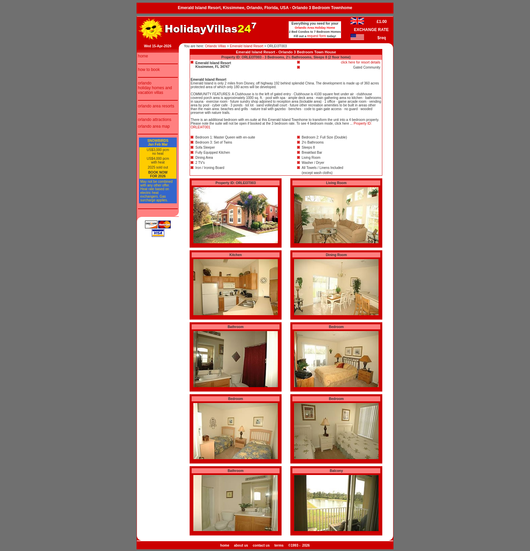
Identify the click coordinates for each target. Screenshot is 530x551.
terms (279, 545)
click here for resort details (361, 62)
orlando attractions (154, 119)
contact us (261, 545)
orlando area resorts (156, 106)
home (143, 56)
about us (241, 545)
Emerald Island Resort (246, 46)
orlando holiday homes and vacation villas (155, 88)
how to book (149, 69)
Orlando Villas (215, 46)
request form (316, 36)
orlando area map (154, 126)
